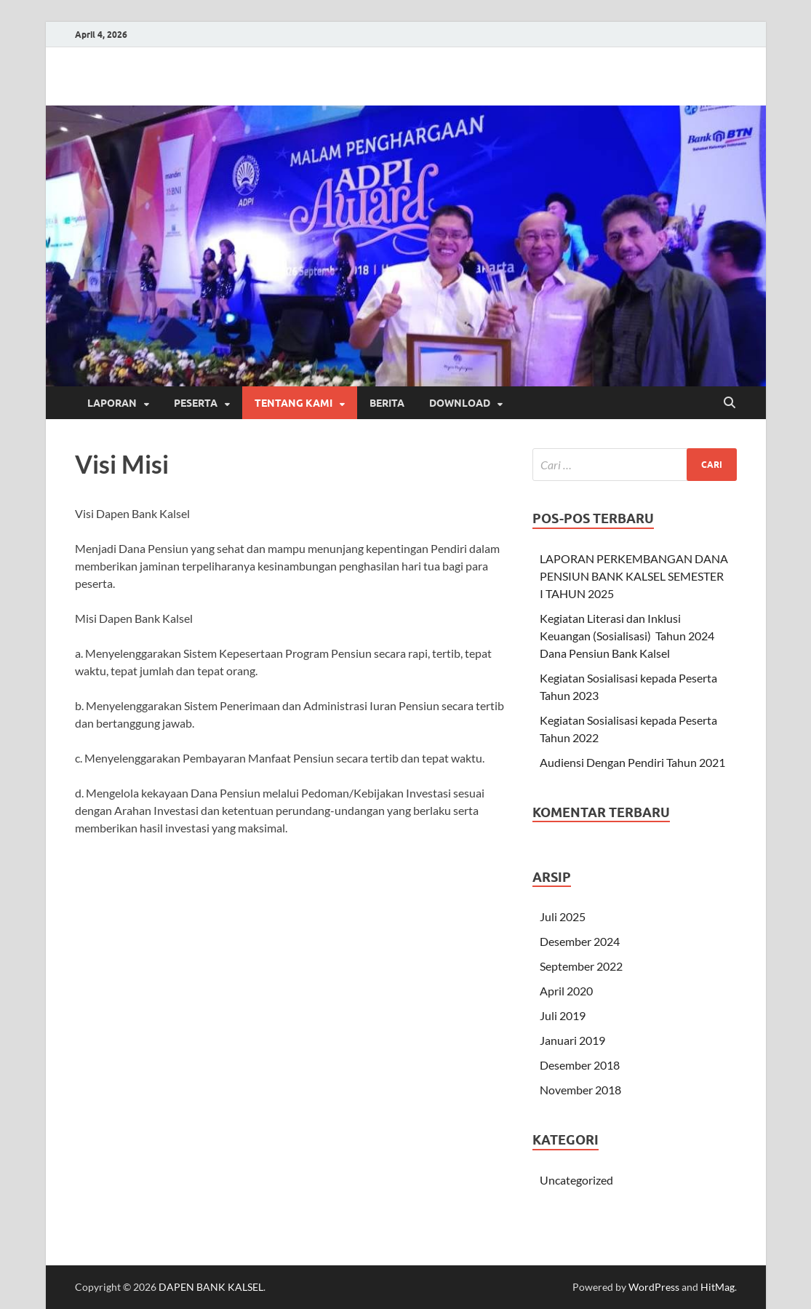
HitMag (717, 1287)
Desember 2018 (580, 1065)
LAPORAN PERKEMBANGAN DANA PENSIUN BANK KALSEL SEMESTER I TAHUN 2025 (634, 576)
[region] (406, 246)
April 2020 (566, 991)
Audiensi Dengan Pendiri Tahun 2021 (632, 762)
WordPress (653, 1287)
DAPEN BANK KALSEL (211, 1287)
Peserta (195, 403)
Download (459, 403)
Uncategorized (576, 1180)
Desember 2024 (580, 941)
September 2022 (581, 966)
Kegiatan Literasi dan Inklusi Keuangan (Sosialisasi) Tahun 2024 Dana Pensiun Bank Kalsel (627, 635)
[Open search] (729, 403)
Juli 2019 (563, 1015)
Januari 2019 (572, 1040)
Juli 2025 (563, 916)
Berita (386, 403)
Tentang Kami (293, 403)
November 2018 (580, 1090)
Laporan (112, 403)
